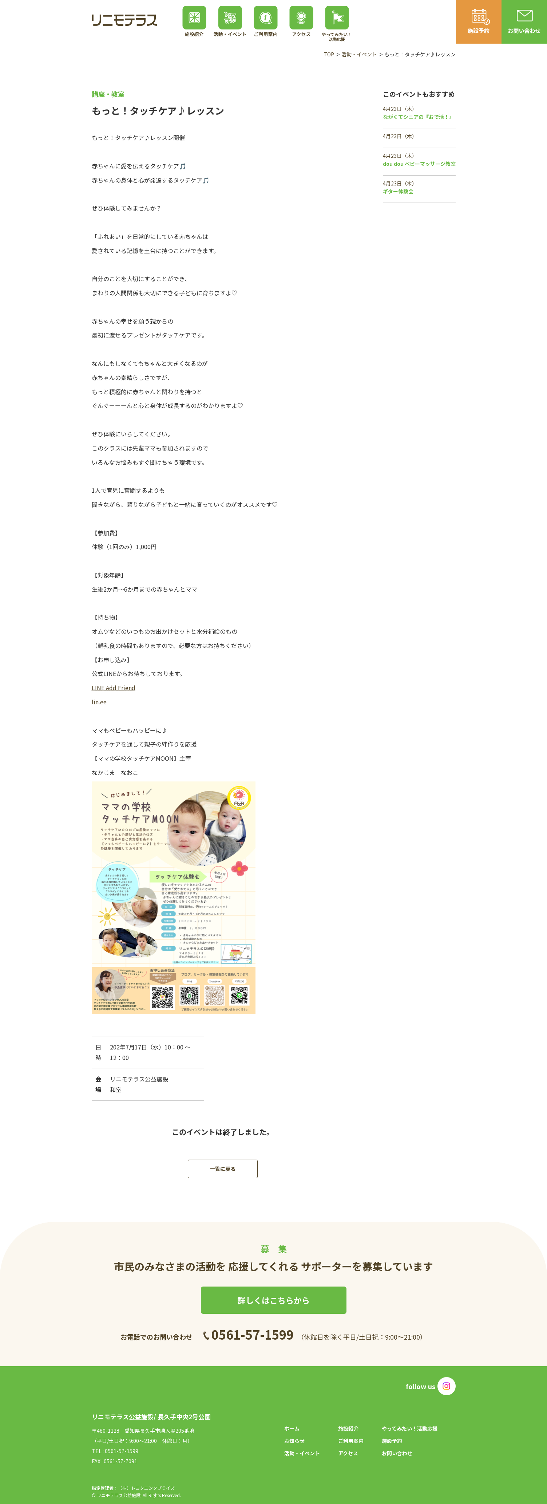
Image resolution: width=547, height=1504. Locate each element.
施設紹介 (348, 1428)
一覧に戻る (222, 1168)
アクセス (348, 1453)
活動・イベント (359, 54)
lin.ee (99, 701)
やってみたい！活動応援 (409, 1428)
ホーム (292, 1428)
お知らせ (294, 1440)
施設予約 (392, 1440)
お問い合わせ (397, 1453)
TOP (329, 54)
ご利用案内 (351, 1440)
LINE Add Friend (113, 687)
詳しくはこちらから (274, 1300)
